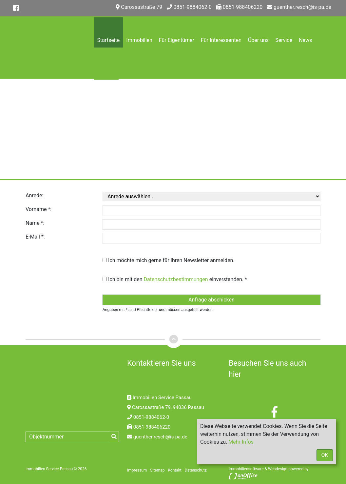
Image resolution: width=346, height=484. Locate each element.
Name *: (35, 223)
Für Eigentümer (176, 40)
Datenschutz (196, 470)
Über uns (258, 40)
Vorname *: (38, 209)
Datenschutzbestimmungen (176, 279)
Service (283, 40)
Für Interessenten (221, 40)
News (305, 40)
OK (324, 455)
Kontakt (106, 102)
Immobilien (139, 40)
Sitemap (157, 470)
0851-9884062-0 (189, 7)
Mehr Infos (241, 442)
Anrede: (34, 195)
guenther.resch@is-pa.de (299, 7)
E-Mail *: (35, 237)
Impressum (137, 470)
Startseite (108, 40)
